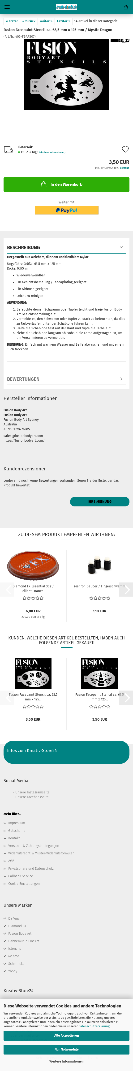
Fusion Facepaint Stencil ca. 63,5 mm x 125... (33, 697)
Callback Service (20, 876)
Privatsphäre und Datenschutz (31, 869)
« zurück (28, 21)
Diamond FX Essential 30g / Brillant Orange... (33, 588)
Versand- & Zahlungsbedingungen (33, 846)
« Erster (12, 21)
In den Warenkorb (61, 184)
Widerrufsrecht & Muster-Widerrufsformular (41, 853)
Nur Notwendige (67, 1049)
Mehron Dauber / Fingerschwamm (99, 586)
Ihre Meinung (100, 502)
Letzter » (63, 21)
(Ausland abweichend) (52, 152)
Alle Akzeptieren (66, 1036)
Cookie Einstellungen (24, 884)
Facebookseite (38, 797)
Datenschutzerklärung (94, 1026)
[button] (126, 589)
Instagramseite (38, 792)
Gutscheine (16, 831)
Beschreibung (23, 247)
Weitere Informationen (66, 1061)
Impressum (16, 823)
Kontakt (14, 838)
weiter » (46, 21)
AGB (11, 861)
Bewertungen (23, 379)
